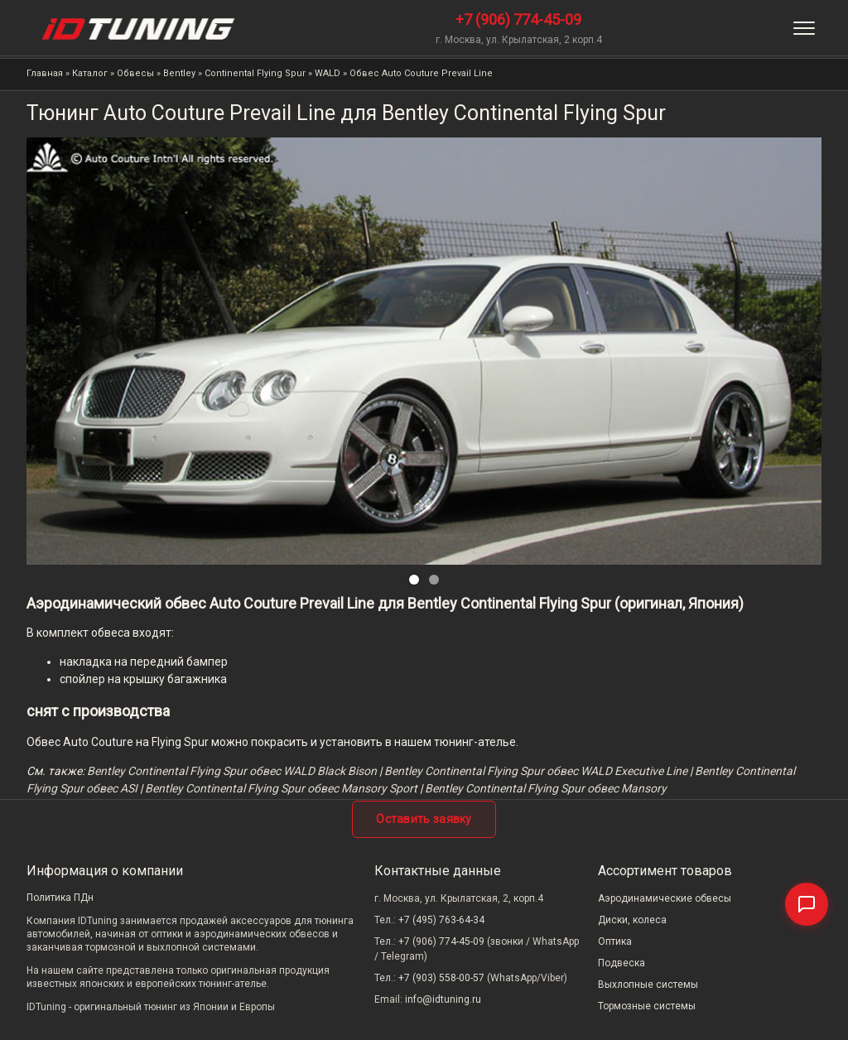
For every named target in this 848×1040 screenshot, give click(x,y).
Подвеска (621, 963)
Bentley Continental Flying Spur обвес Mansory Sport (281, 788)
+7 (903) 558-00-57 (441, 978)
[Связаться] (806, 904)
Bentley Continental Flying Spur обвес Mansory (546, 788)
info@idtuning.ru (443, 999)
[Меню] (804, 28)
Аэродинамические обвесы (664, 898)
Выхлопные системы (648, 984)
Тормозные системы (647, 1006)
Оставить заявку (424, 819)
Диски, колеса (632, 920)
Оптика (615, 941)
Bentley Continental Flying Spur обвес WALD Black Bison (232, 771)
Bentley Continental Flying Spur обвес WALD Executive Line (535, 771)
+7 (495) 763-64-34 (441, 920)
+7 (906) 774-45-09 (518, 19)
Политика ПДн (60, 897)
